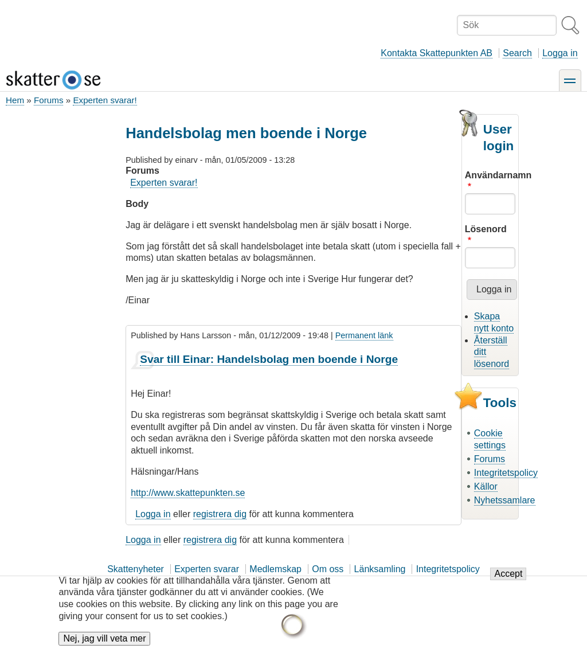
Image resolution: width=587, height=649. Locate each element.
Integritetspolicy (506, 473)
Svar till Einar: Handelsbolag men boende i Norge (269, 359)
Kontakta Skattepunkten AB (436, 53)
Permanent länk (364, 335)
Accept (508, 575)
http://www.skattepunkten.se (188, 493)
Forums (48, 100)
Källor (486, 486)
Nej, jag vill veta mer (104, 640)
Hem (15, 100)
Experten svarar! (104, 100)
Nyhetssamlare (504, 500)
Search (517, 53)
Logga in (559, 53)
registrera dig (219, 514)
